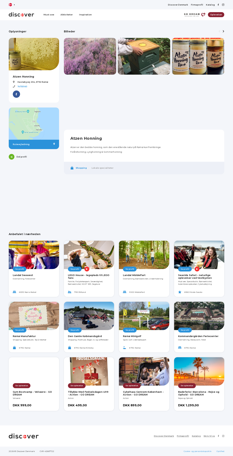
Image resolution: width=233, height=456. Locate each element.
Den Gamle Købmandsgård (85, 336)
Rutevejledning (34, 144)
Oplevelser (216, 14)
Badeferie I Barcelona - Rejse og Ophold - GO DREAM (198, 393)
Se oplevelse (21, 385)
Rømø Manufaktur (24, 336)
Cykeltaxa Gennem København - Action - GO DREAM (143, 393)
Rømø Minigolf (132, 336)
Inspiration (85, 14)
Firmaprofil (197, 5)
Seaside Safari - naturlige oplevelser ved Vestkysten (195, 276)
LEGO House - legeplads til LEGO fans (89, 276)
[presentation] (219, 31)
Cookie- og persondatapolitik (197, 451)
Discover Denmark (178, 5)
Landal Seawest (23, 275)
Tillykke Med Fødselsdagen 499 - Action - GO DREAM (88, 393)
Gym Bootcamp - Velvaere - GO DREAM (32, 393)
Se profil (19, 269)
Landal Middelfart (134, 275)
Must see (49, 14)
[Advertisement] (34, 184)
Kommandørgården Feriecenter (198, 336)
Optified (220, 451)
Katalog (210, 5)
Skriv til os (209, 436)
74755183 (22, 86)
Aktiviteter (67, 14)
